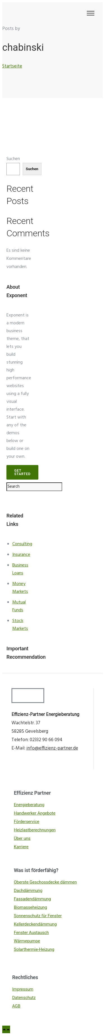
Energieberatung (29, 804)
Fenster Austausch (31, 932)
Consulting (22, 544)
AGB (16, 1006)
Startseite (12, 66)
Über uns (22, 838)
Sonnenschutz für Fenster (38, 915)
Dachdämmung (28, 890)
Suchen (13, 159)
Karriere (21, 846)
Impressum (22, 989)
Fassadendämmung (32, 898)
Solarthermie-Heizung (34, 949)
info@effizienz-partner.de (52, 748)
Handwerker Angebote (34, 813)
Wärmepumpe (27, 940)
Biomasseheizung (30, 907)
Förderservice (26, 821)
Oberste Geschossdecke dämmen (45, 882)
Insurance (21, 554)
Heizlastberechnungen (35, 829)
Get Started (22, 472)
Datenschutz (24, 997)
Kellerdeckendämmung (35, 924)
